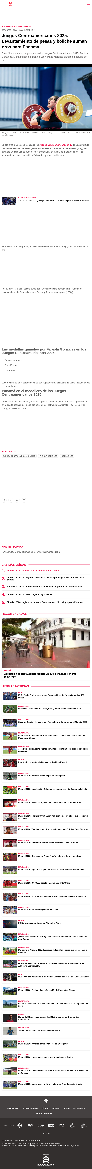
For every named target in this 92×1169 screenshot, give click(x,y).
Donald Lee (67, 456)
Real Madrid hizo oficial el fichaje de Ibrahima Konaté (42, 762)
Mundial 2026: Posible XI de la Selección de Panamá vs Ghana (46, 990)
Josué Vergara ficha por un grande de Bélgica (39, 1030)
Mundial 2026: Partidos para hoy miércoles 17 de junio (43, 1044)
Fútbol (45, 1108)
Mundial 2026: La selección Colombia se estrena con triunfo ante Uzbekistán (53, 789)
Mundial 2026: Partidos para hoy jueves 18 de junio (41, 776)
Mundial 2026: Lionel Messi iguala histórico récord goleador (45, 1057)
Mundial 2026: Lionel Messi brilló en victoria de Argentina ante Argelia (50, 1084)
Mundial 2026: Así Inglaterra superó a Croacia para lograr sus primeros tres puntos (45, 578)
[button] (4, 500)
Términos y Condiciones (13, 1141)
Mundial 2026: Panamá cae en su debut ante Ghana (33, 570)
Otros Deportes (44, 1114)
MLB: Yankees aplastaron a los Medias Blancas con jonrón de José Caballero (53, 977)
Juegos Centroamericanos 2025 (55, 145)
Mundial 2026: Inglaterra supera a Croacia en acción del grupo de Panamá (45, 602)
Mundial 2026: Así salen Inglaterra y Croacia (29, 594)
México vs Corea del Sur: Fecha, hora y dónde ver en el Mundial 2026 (49, 709)
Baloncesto (79, 1108)
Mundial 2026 (13, 1108)
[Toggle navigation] (88, 4)
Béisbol (56, 1108)
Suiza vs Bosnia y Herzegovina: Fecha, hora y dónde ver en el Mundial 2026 (52, 722)
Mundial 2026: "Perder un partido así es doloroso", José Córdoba (48, 843)
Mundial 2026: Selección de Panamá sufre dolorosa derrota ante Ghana (50, 856)
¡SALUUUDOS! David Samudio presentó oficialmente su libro (31, 552)
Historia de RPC (33, 1141)
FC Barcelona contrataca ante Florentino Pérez (39, 923)
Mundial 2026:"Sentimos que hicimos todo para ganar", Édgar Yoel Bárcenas (53, 829)
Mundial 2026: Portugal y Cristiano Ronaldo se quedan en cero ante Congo (52, 896)
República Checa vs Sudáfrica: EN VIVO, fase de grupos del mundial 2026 (44, 586)
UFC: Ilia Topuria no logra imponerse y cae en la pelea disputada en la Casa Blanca (53, 201)
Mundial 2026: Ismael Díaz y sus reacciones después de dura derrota (49, 802)
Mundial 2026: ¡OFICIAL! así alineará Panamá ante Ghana (44, 883)
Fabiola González (48, 456)
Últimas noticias (30, 1108)
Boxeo (66, 1108)
